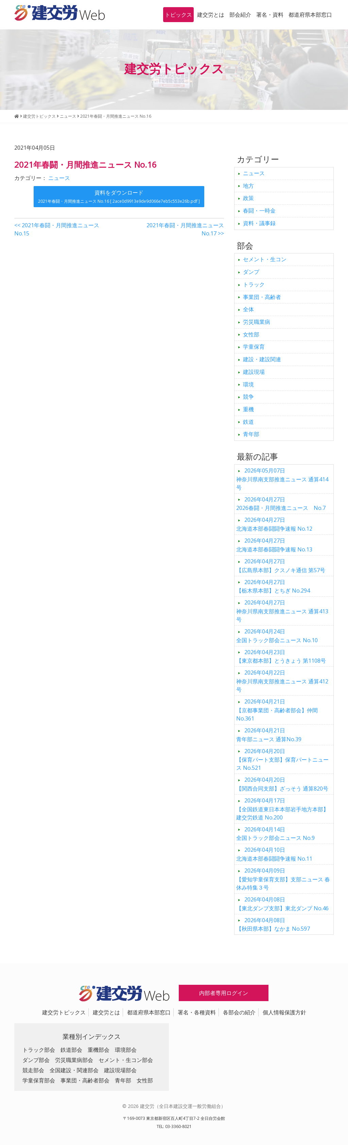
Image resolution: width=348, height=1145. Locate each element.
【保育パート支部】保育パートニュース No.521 (282, 759)
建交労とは (210, 14)
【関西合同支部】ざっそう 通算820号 (282, 784)
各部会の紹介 (239, 1012)
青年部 (251, 434)
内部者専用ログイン (223, 993)
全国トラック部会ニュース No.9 (275, 834)
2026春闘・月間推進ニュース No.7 (281, 504)
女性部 (251, 334)
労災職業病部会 (74, 1060)
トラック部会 (38, 1049)
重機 (248, 409)
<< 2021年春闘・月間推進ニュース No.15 (56, 229)
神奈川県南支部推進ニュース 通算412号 (282, 681)
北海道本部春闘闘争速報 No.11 (274, 854)
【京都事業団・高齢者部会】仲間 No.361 (277, 710)
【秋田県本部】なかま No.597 (273, 924)
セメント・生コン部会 (126, 1060)
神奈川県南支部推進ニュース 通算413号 (282, 611)
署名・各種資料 (197, 1012)
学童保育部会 (38, 1080)
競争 (248, 396)
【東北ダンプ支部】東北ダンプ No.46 (282, 904)
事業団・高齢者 (262, 297)
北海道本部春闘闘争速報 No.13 (274, 545)
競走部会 (33, 1070)
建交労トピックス (64, 1012)
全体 (248, 309)
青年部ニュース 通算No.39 (268, 735)
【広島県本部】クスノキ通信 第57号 (280, 566)
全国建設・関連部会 (74, 1070)
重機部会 (98, 1049)
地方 (248, 185)
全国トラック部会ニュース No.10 (277, 636)
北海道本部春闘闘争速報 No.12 (274, 524)
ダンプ (251, 272)
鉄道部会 (71, 1049)
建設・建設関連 (262, 359)
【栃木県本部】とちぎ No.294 (273, 586)
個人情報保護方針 (284, 1012)
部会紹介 (240, 14)
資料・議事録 (259, 223)
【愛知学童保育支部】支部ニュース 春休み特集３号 (283, 879)
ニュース (59, 178)
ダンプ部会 (36, 1060)
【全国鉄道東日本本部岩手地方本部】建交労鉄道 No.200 (282, 809)
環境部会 (126, 1049)
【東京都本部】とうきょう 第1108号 (281, 656)
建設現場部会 (120, 1070)
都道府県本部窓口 (310, 14)
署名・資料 (269, 14)
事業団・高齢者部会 (84, 1080)
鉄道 (248, 422)
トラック (254, 284)
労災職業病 (256, 322)
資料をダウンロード (119, 196)
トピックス (178, 14)
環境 (248, 384)
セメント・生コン (264, 259)
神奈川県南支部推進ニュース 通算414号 (282, 479)
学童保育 (254, 346)
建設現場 (254, 372)
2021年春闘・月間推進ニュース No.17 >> (185, 229)
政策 (248, 198)
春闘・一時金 (259, 210)
